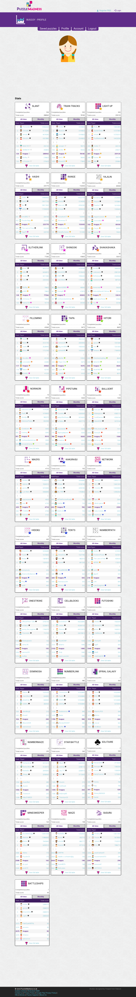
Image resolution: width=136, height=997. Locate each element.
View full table (32, 166)
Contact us (19, 993)
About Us (43, 995)
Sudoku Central (20, 991)
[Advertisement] (68, 79)
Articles (22, 995)
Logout (92, 28)
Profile (65, 28)
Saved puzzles (48, 28)
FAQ (16, 995)
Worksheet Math (33, 991)
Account (78, 28)
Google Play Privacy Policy (46, 993)
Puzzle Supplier (32, 995)
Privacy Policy (29, 993)
